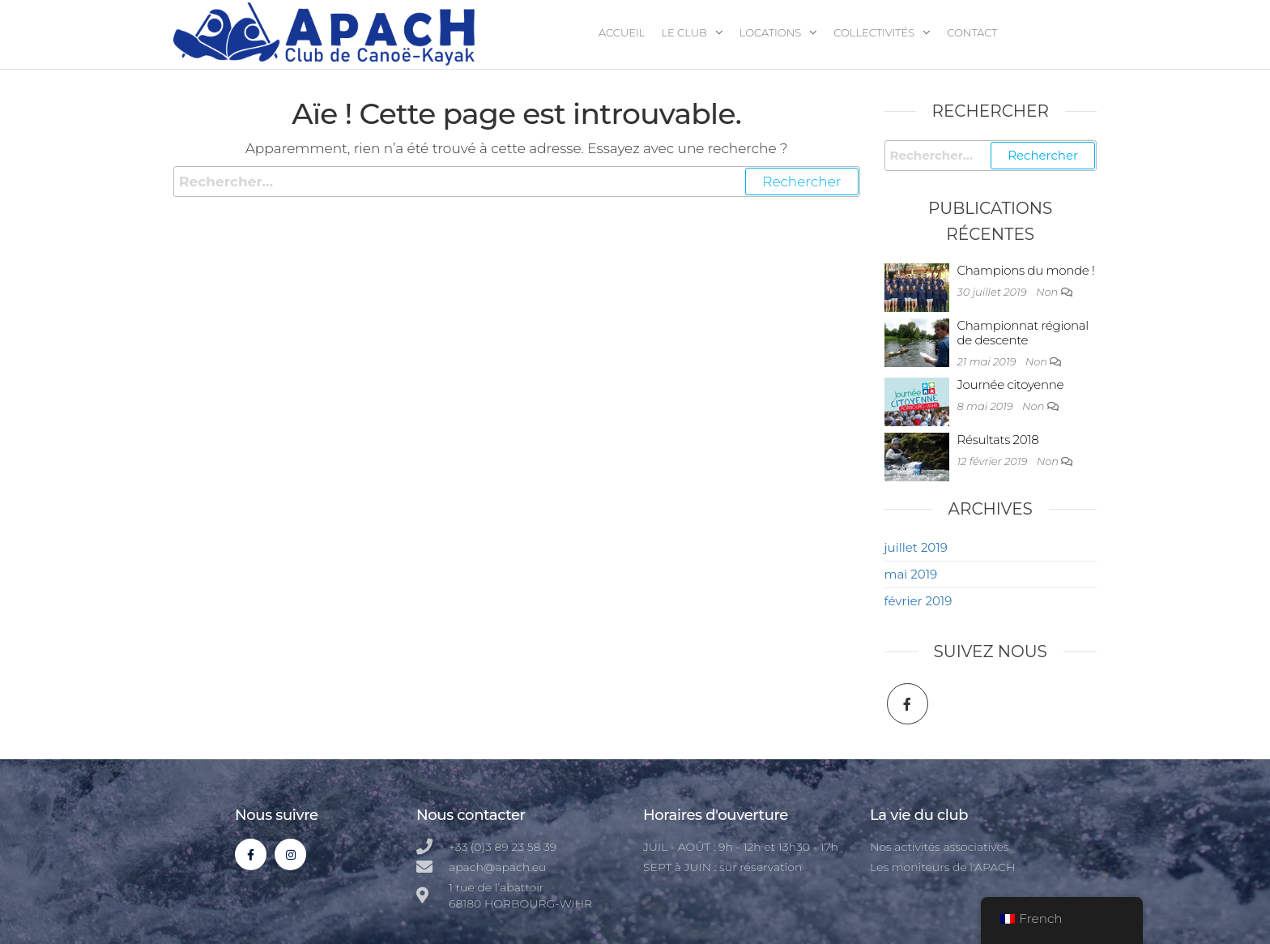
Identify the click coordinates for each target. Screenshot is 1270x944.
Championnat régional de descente (1023, 333)
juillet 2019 (916, 547)
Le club (683, 32)
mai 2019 (911, 574)
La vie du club (919, 815)
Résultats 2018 (998, 439)
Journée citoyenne (1010, 384)
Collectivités (873, 32)
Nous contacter (471, 815)
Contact (972, 32)
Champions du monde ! (1026, 270)
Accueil (622, 32)
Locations (770, 32)
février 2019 (918, 601)
